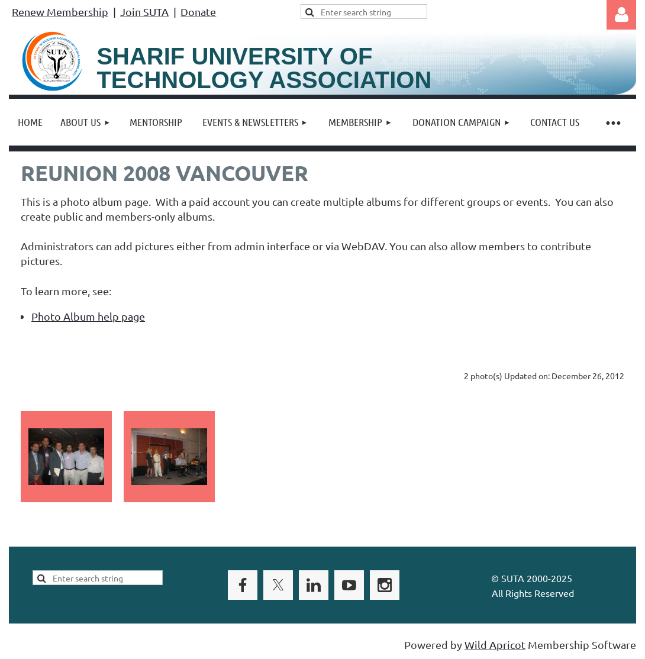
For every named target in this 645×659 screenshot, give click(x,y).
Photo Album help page (88, 316)
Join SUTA (144, 11)
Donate (198, 11)
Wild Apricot (495, 644)
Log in (621, 15)
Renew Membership (60, 11)
